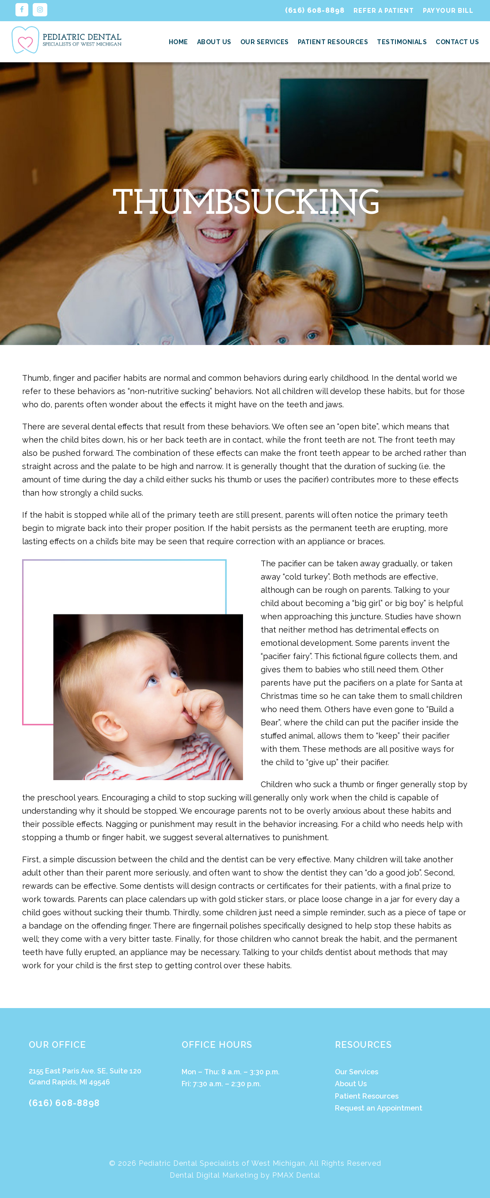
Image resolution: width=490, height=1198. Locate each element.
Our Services (264, 41)
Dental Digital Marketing (214, 1175)
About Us (214, 41)
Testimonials (402, 41)
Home (178, 41)
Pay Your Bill (448, 10)
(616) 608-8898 (315, 10)
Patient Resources (333, 41)
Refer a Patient (383, 10)
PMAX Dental (296, 1175)
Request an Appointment (378, 1108)
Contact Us (457, 41)
